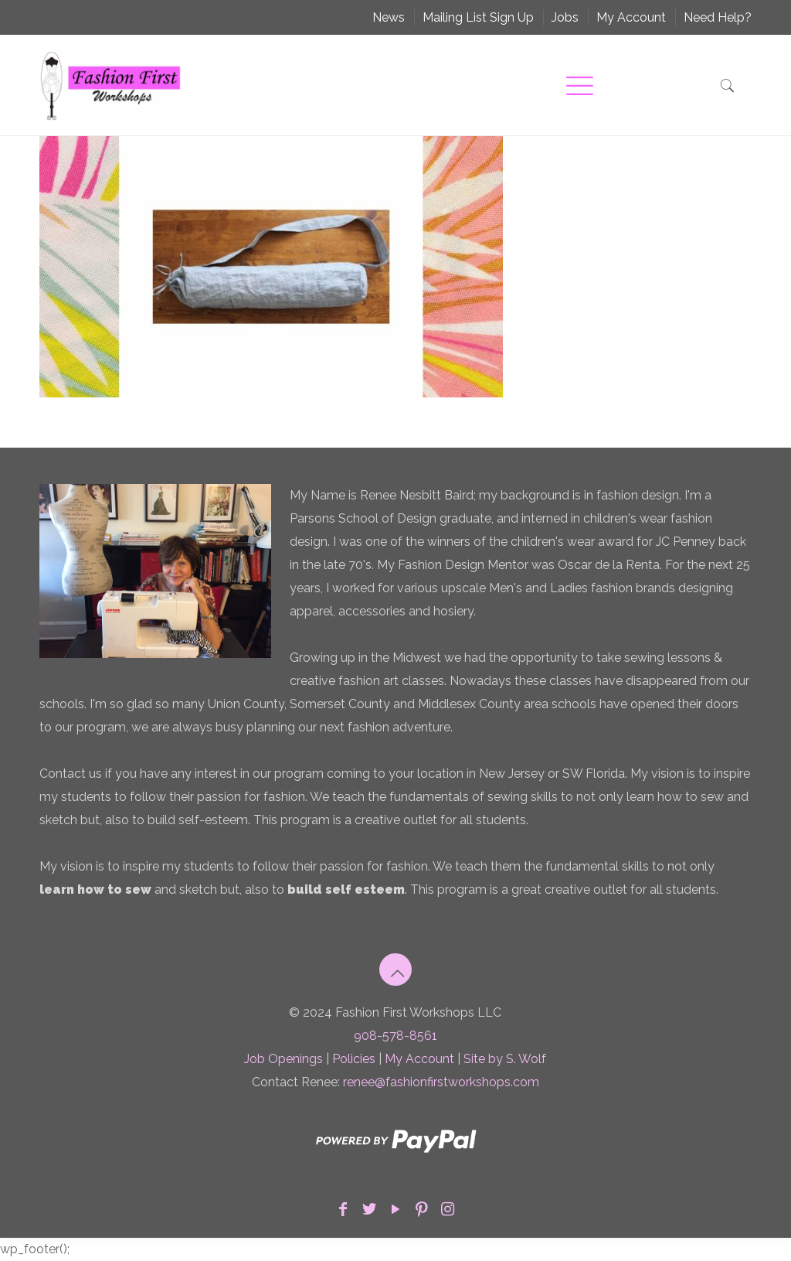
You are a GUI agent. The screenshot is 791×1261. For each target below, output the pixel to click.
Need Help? (718, 17)
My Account (631, 17)
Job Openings (283, 1058)
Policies (353, 1058)
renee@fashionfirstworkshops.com (441, 1082)
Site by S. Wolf (504, 1058)
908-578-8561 (395, 1035)
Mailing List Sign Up (478, 17)
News (388, 17)
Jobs (565, 17)
